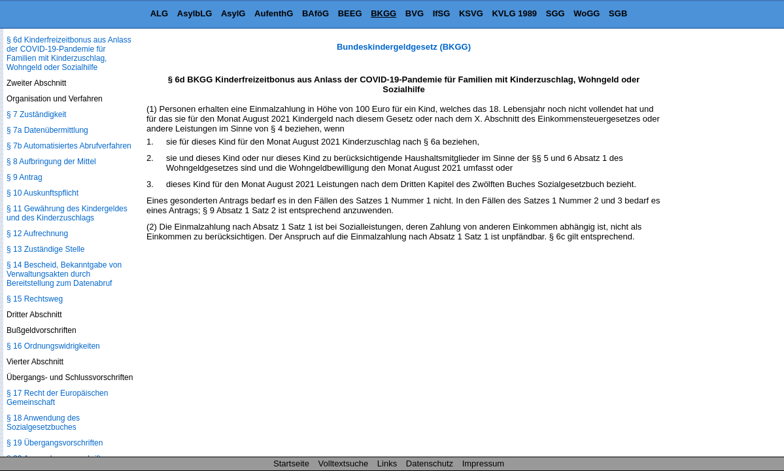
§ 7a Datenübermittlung (47, 130)
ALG (159, 13)
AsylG (233, 13)
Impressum (483, 463)
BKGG (383, 13)
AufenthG (273, 13)
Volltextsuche (343, 463)
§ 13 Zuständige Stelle (45, 249)
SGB (618, 13)
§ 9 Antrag (25, 177)
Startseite (291, 463)
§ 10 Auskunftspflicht (42, 193)
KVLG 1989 (514, 13)
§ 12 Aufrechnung (37, 233)
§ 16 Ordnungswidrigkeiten (53, 346)
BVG (414, 13)
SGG (555, 13)
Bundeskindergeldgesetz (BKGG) (404, 47)
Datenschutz (429, 463)
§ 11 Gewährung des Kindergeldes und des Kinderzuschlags (67, 213)
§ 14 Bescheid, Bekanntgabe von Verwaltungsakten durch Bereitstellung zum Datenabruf (64, 274)
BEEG (350, 13)
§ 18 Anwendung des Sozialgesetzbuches (43, 422)
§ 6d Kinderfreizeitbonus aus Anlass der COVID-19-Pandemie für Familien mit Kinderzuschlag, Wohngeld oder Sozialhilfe (69, 53)
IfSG (442, 13)
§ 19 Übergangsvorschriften (55, 442)
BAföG (315, 13)
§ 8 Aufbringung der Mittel (51, 161)
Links (387, 463)
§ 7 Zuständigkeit (36, 114)
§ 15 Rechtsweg (35, 299)
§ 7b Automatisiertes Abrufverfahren (69, 145)
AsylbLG (194, 13)
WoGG (586, 13)
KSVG (471, 13)
